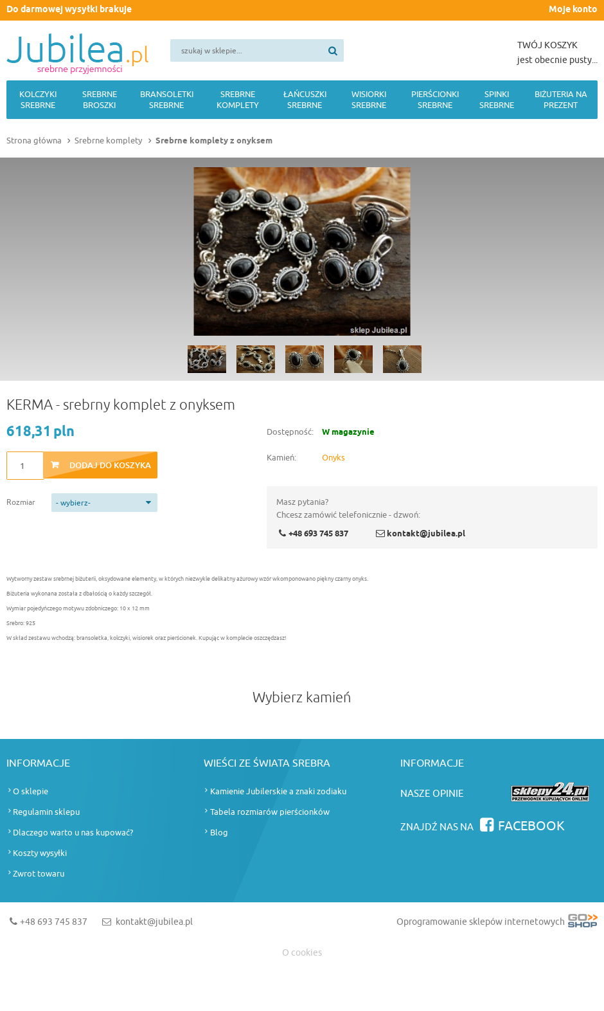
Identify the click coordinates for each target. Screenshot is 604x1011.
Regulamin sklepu (46, 811)
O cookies (302, 952)
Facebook (531, 826)
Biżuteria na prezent (561, 100)
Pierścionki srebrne (435, 100)
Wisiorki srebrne (368, 100)
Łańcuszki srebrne (304, 100)
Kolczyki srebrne (38, 100)
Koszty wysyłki (40, 853)
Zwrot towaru (38, 873)
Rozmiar (20, 502)
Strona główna (34, 140)
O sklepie (30, 791)
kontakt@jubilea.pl (426, 534)
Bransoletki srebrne (166, 100)
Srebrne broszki (99, 100)
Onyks (333, 457)
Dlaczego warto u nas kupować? (73, 832)
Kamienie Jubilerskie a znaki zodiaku (278, 791)
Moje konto (573, 10)
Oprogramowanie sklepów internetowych (497, 924)
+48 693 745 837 (318, 534)
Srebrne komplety (238, 100)
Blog (219, 832)
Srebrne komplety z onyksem (213, 141)
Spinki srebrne (496, 100)
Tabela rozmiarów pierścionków (270, 811)
